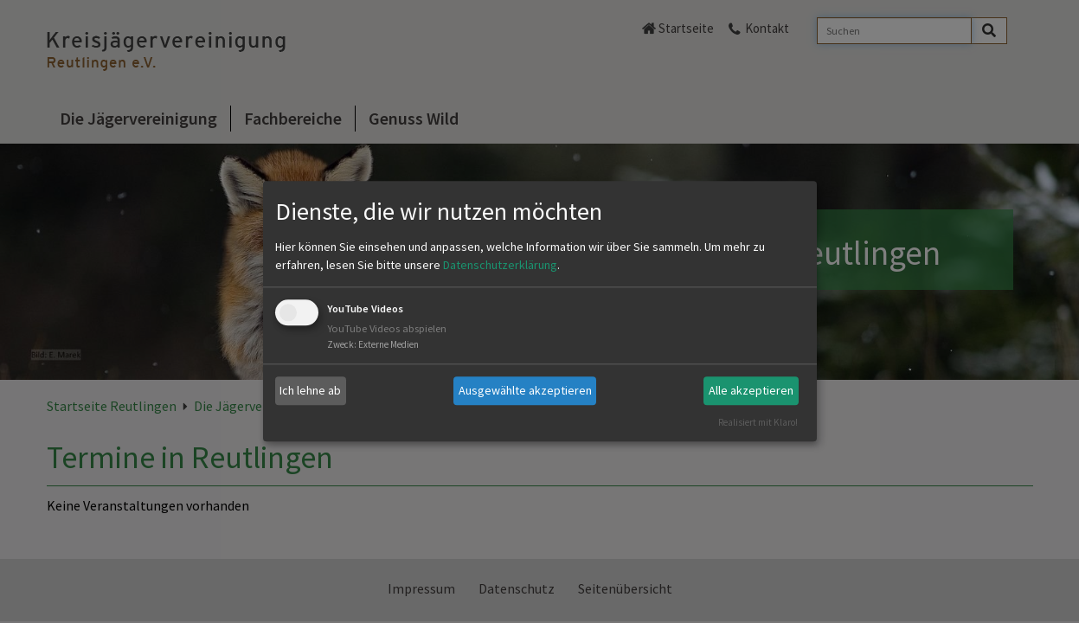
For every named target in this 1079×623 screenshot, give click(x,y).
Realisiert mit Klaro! (758, 422)
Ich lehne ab (310, 390)
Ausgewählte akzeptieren (525, 390)
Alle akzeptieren (751, 390)
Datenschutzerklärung (500, 265)
